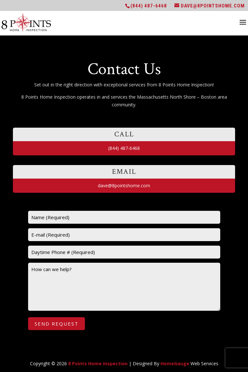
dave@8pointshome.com (124, 185)
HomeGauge (174, 363)
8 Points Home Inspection (98, 363)
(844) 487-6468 (148, 6)
